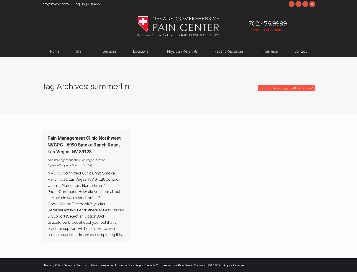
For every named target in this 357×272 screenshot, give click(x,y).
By (58, 165)
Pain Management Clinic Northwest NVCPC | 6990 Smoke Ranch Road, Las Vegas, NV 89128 (84, 144)
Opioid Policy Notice (267, 29)
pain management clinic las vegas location (76, 160)
